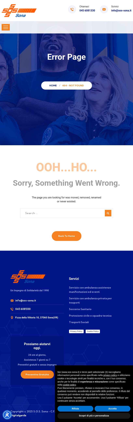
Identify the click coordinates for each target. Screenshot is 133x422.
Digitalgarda (18, 415)
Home (53, 85)
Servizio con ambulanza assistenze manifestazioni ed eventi (90, 289)
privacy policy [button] (110, 375)
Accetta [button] (112, 408)
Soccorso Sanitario (80, 309)
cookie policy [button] (69, 384)
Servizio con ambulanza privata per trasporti (90, 300)
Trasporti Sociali (79, 322)
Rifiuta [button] (75, 408)
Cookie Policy (93, 331)
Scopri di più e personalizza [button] (94, 415)
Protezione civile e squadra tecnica (90, 315)
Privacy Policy (76, 331)
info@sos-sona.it (121, 10)
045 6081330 (87, 10)
